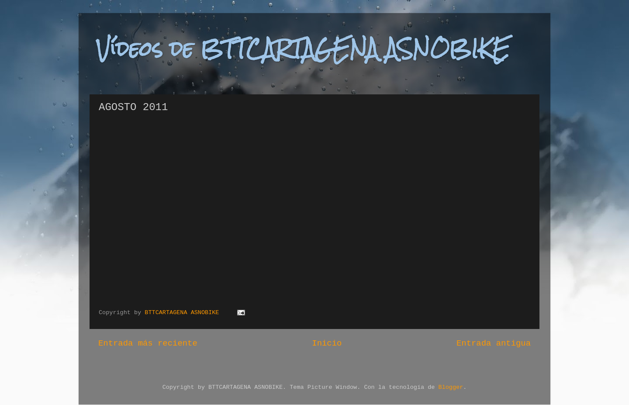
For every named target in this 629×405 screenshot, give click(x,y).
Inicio (327, 343)
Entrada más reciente (147, 343)
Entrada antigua (493, 343)
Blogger (451, 387)
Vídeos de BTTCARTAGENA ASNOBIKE (303, 48)
